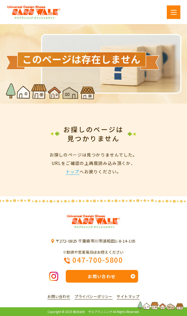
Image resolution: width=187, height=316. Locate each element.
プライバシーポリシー (93, 296)
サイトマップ (128, 296)
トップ (73, 172)
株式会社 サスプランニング (92, 311)
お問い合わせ (102, 276)
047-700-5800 (97, 259)
